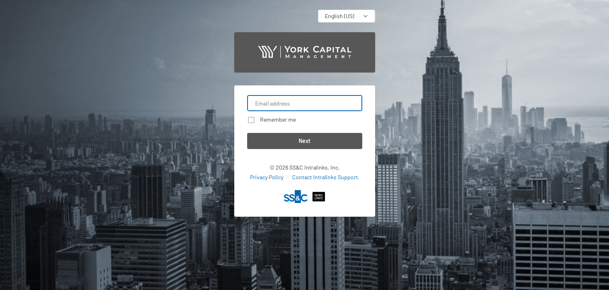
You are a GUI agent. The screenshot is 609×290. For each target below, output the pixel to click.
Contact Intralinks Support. (325, 177)
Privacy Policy (266, 177)
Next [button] (304, 140)
